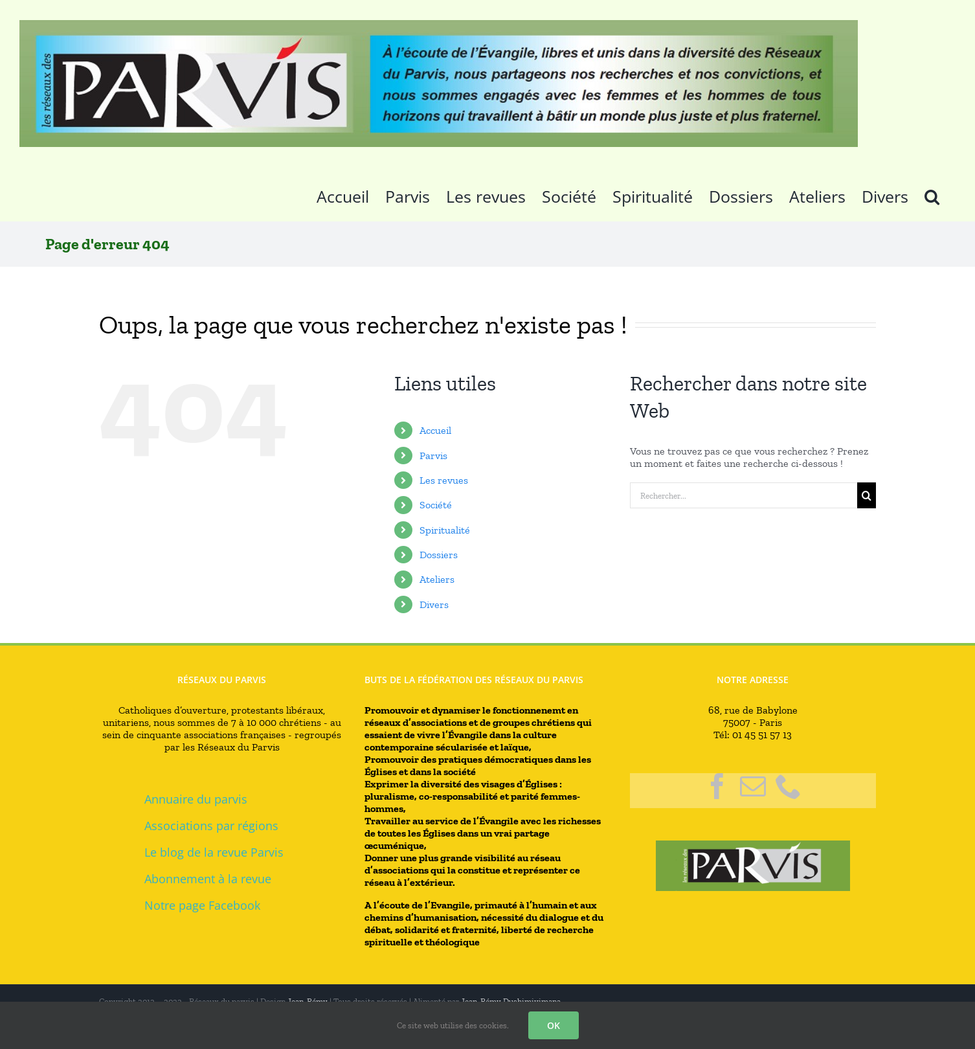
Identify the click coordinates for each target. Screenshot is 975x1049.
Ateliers (437, 579)
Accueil (435, 430)
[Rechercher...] (743, 495)
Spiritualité (445, 530)
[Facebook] (717, 786)
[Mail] (753, 786)
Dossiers (439, 554)
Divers (434, 604)
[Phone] (788, 786)
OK (553, 1025)
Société (436, 505)
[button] (932, 194)
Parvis (433, 455)
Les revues (444, 480)
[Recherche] (866, 495)
